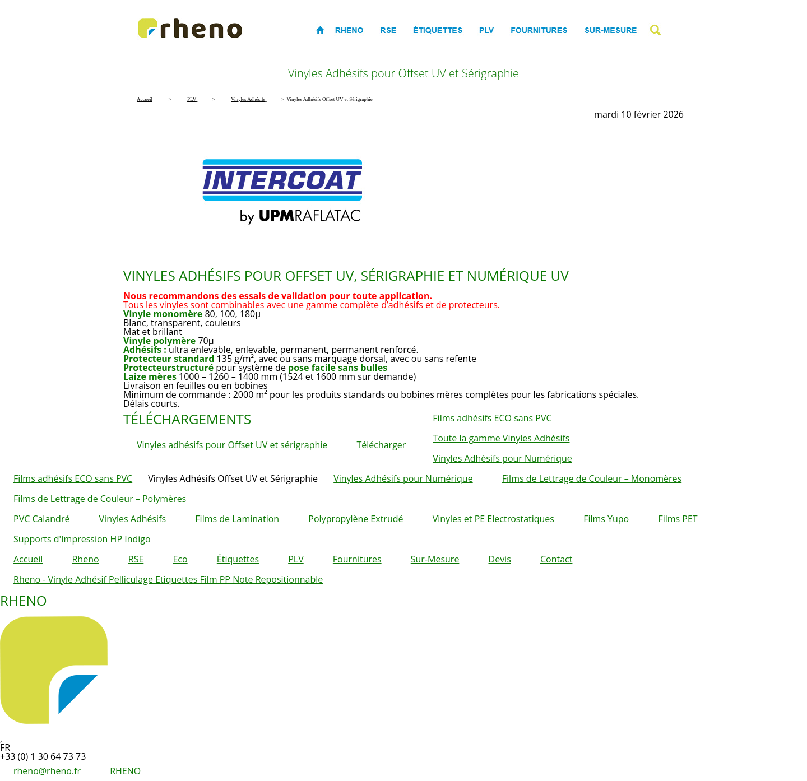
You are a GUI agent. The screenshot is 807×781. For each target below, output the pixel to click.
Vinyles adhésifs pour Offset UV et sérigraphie (232, 445)
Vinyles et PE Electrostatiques (493, 519)
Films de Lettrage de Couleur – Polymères (99, 498)
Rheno (85, 559)
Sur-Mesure (435, 559)
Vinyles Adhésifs (132, 519)
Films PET (677, 519)
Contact (556, 559)
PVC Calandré (41, 519)
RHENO (125, 771)
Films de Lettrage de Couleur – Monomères (591, 478)
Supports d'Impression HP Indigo (82, 539)
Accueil (28, 559)
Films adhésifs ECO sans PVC (492, 418)
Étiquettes (238, 559)
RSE (136, 559)
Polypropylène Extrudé (355, 519)
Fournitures (357, 559)
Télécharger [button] (381, 445)
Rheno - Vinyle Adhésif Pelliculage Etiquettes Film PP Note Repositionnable (168, 579)
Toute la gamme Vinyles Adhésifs (501, 438)
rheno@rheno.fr (47, 771)
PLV (296, 559)
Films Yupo (606, 519)
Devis (500, 559)
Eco (180, 559)
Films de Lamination (237, 519)
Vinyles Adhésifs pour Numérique (502, 458)
